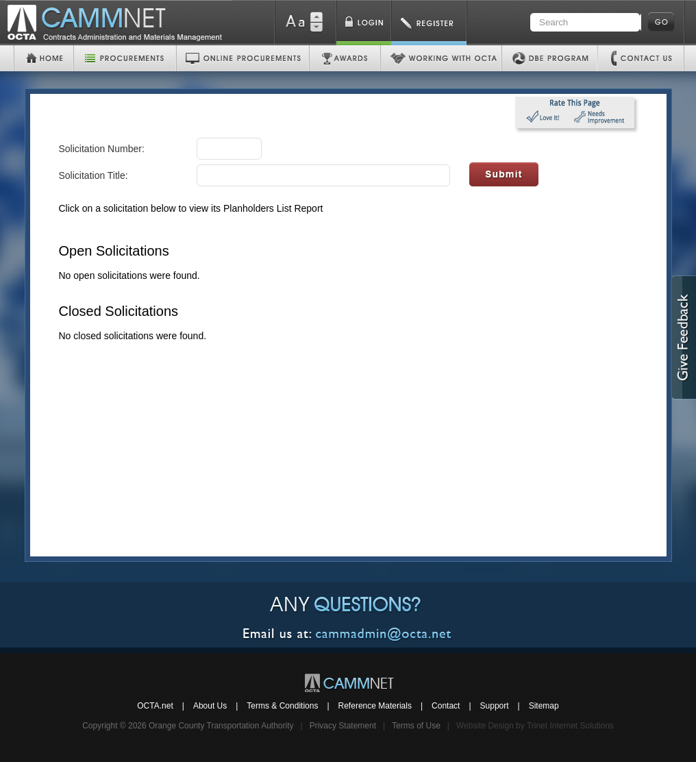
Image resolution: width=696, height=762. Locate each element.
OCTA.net (155, 706)
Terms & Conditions (282, 706)
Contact (446, 706)
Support (494, 706)
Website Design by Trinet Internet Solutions (535, 725)
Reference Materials (375, 706)
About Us (210, 706)
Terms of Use (416, 725)
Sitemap (544, 706)
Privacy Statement (343, 725)
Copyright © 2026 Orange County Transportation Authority (187, 725)
